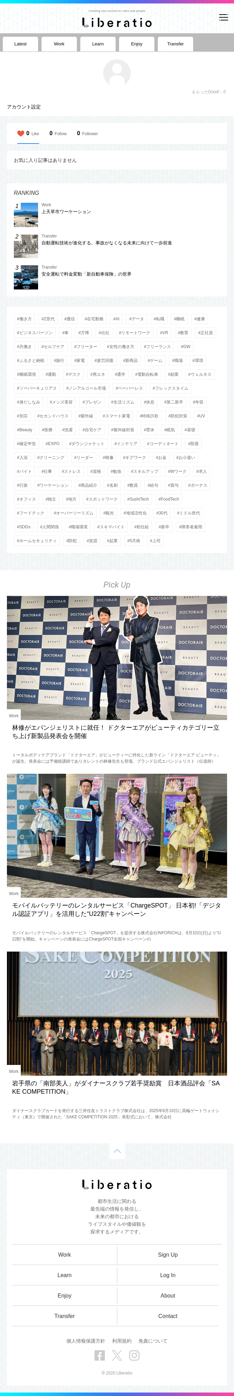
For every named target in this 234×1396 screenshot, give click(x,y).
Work (14, 715)
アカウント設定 (24, 107)
